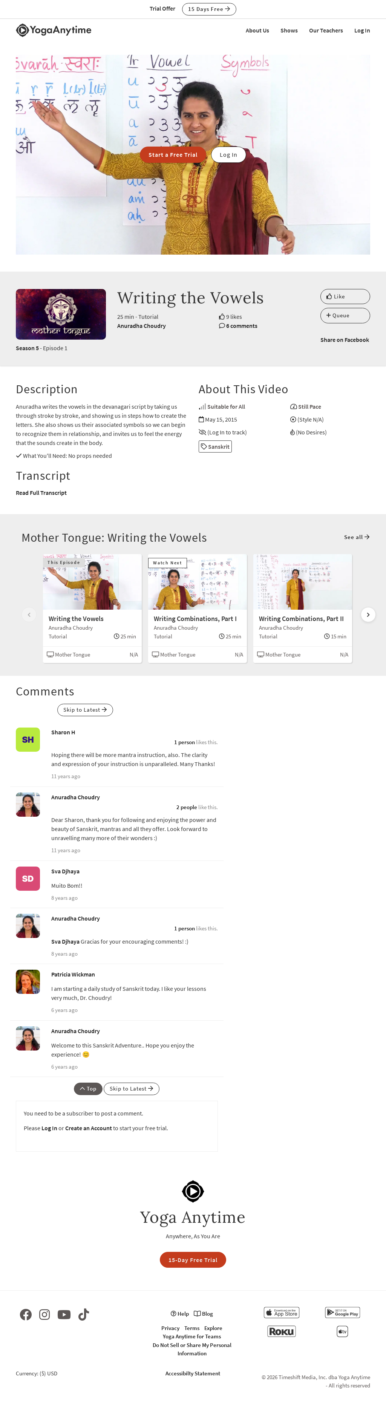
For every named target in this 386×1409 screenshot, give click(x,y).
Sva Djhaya (65, 871)
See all (357, 537)
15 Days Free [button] (209, 8)
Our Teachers (326, 30)
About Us (257, 30)
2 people (186, 807)
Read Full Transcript (41, 492)
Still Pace (309, 406)
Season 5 (27, 348)
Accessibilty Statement (192, 1373)
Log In (362, 30)
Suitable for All (226, 406)
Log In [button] (228, 154)
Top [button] (88, 1088)
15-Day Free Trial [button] (193, 1260)
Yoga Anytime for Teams (192, 1336)
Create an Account (88, 1128)
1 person (184, 742)
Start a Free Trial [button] (173, 154)
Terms (191, 1328)
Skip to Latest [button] (85, 709)
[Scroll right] (368, 614)
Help (180, 1313)
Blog (203, 1313)
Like (335, 296)
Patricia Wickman (73, 974)
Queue (337, 315)
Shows (289, 30)
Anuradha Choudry (141, 325)
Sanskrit (215, 446)
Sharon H (63, 732)
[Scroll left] (29, 614)
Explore (213, 1328)
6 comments (241, 325)
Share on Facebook (344, 339)
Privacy (170, 1328)
